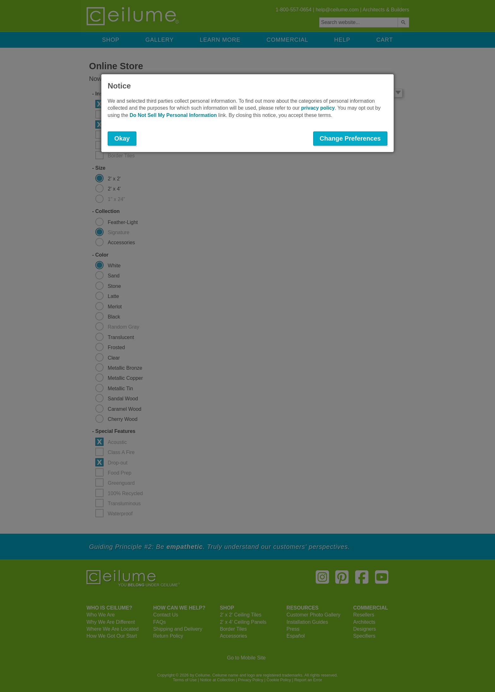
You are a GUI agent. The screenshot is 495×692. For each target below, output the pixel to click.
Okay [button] (122, 138)
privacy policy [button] (318, 108)
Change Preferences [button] (350, 138)
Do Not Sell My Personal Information (173, 115)
